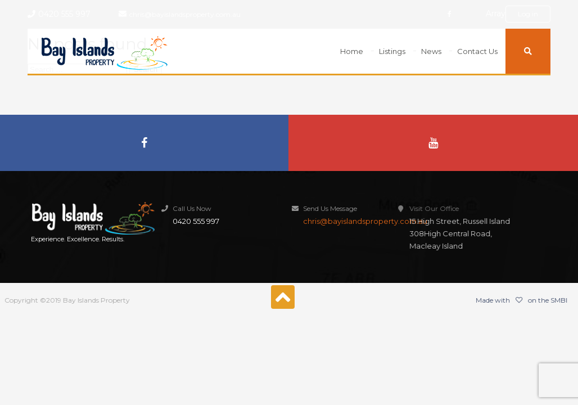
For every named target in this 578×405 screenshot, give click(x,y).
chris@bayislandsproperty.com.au (185, 14)
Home (351, 51)
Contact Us (477, 51)
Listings (392, 51)
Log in (528, 14)
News (431, 51)
